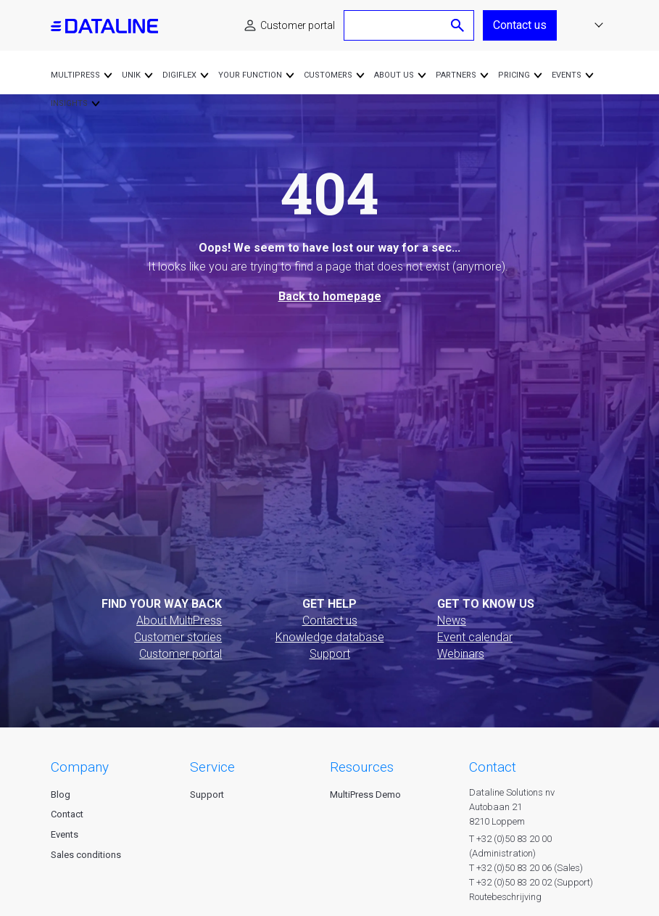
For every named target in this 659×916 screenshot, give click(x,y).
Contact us (520, 25)
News (451, 620)
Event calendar (475, 637)
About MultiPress (179, 620)
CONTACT (492, 767)
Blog (60, 794)
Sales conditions (86, 854)
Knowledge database (329, 637)
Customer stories (178, 637)
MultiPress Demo (365, 794)
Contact (67, 814)
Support (330, 654)
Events (64, 834)
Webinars (460, 654)
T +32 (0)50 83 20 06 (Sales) (526, 867)
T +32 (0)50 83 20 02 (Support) (531, 882)
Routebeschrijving (505, 896)
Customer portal (297, 25)
